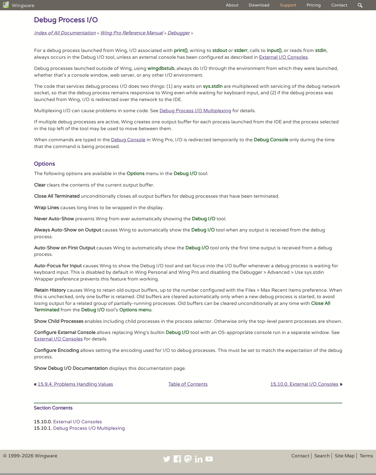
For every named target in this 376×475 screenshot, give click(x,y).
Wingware (23, 6)
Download (259, 5)
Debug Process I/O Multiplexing (195, 111)
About (232, 5)
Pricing (314, 5)
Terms (366, 456)
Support (288, 5)
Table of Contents (188, 384)
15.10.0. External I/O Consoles (304, 384)
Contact (339, 5)
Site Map (345, 456)
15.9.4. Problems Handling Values (75, 384)
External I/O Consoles (283, 57)
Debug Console (128, 140)
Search (322, 456)
